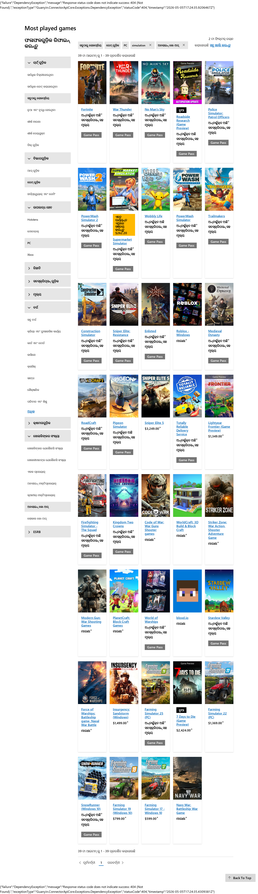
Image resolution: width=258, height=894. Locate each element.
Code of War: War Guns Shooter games (154, 528)
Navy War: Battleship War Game (187, 809)
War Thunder (122, 109)
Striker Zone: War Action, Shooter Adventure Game (217, 530)
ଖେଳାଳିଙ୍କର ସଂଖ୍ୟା (43, 436)
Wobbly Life (153, 216)
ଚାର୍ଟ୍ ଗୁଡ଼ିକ (36, 62)
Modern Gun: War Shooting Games (91, 621)
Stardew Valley (219, 617)
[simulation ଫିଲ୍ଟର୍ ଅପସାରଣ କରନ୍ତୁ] (151, 45)
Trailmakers (216, 216)
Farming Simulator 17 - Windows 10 (155, 809)
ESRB (34, 532)
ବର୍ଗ (32, 307)
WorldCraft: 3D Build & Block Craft (187, 526)
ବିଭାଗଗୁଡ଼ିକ (38, 158)
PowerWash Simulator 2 (89, 218)
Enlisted (150, 331)
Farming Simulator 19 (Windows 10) (122, 809)
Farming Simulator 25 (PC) (154, 713)
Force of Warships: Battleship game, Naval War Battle (90, 717)
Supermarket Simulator (122, 241)
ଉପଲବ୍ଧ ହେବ (39, 207)
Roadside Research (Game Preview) (183, 122)
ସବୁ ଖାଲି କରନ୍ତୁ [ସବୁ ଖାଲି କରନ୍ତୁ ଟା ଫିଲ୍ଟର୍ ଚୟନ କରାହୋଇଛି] (220, 45)
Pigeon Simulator (120, 424)
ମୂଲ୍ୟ (34, 294)
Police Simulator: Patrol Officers (218, 113)
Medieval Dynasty (215, 333)
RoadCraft (88, 422)
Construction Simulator (90, 333)
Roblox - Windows (183, 333)
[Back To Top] (240, 878)
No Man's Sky (154, 109)
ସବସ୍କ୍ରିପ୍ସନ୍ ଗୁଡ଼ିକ (43, 281)
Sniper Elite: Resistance (121, 333)
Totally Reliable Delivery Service (182, 428)
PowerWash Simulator (185, 218)
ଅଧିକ (31, 411)
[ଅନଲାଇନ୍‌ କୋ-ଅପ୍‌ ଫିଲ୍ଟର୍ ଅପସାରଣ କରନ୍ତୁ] (184, 45)
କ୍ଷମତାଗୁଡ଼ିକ (38, 423)
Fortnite (87, 109)
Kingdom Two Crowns (123, 524)
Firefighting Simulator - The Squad (89, 526)
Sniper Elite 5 (154, 422)
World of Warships (151, 619)
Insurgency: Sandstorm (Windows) (121, 713)
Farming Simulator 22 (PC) (217, 713)
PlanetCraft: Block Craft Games (121, 621)
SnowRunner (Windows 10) (91, 807)
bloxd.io (182, 617)
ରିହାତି (34, 268)
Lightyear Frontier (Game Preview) (219, 426)
